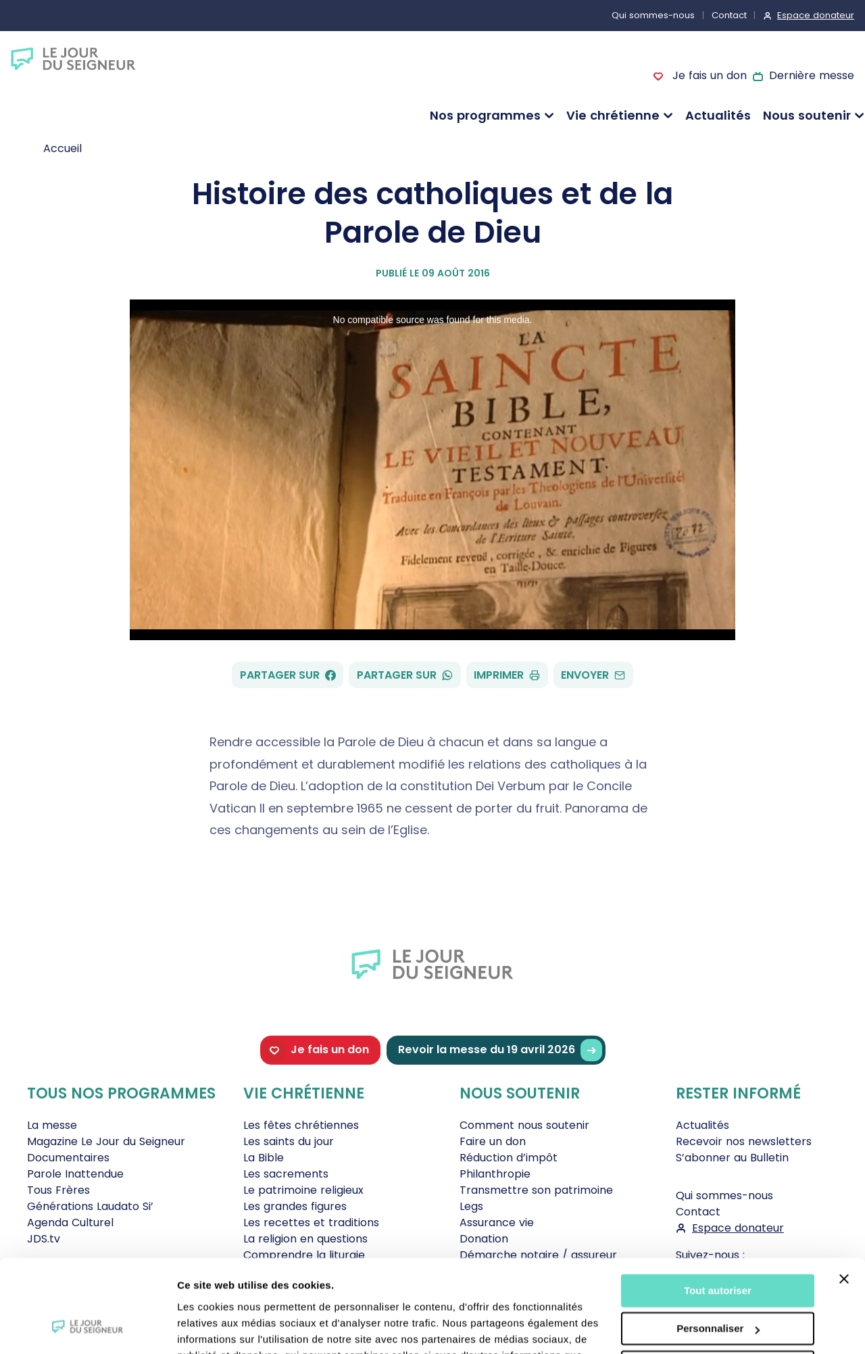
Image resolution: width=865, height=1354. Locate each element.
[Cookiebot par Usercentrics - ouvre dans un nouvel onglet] (87, 1327)
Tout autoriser (717, 1209)
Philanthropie (495, 1174)
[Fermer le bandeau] (844, 1197)
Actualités (718, 115)
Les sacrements (285, 1174)
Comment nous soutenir (524, 1125)
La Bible (263, 1157)
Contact (729, 15)
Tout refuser (718, 1285)
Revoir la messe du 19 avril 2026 (500, 1050)
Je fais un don (707, 75)
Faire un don (493, 1141)
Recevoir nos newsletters (744, 1141)
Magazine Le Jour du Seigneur (106, 1141)
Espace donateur (815, 15)
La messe (52, 1125)
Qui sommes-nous (653, 15)
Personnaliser (718, 1247)
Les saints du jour (288, 1141)
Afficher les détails (222, 1327)
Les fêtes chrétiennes (301, 1125)
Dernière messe (811, 75)
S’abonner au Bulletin (732, 1157)
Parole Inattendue (75, 1174)
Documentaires (68, 1157)
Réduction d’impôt (509, 1157)
